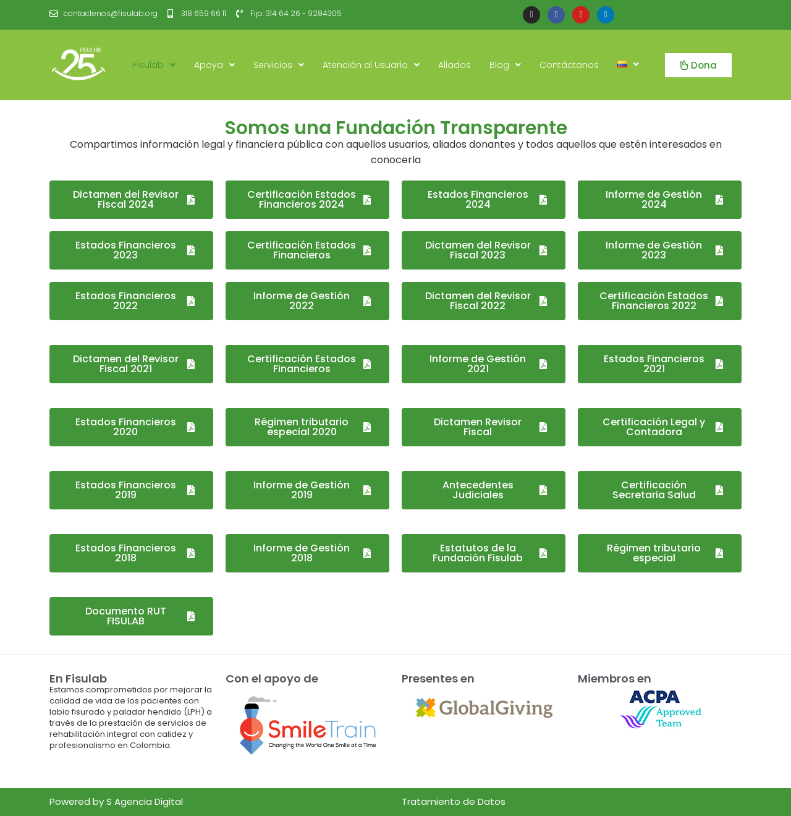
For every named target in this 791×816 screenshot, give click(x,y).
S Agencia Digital (144, 801)
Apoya (214, 65)
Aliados (454, 65)
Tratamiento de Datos (453, 801)
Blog (505, 65)
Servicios (278, 65)
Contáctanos (569, 65)
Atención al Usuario (371, 65)
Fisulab (154, 65)
